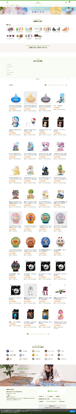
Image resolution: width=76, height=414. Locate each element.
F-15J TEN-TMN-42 (58, 105)
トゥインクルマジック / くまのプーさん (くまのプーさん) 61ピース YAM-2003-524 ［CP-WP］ (16, 251)
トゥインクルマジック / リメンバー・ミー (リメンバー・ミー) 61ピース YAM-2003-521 (30, 227)
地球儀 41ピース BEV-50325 (14, 321)
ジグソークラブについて (51, 401)
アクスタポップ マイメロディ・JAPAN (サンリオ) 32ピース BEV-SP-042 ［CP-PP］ (60, 155)
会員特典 (57, 396)
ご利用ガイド (41, 396)
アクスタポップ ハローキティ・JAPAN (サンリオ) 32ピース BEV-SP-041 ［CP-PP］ (45, 155)
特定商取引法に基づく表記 (44, 399)
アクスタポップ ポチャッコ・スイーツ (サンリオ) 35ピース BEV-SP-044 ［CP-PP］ (30, 179)
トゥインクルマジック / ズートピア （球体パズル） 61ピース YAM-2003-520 (15, 227)
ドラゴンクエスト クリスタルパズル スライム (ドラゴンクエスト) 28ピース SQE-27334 (16, 107)
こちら (15, 393)
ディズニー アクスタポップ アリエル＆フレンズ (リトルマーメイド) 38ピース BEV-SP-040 (30, 155)
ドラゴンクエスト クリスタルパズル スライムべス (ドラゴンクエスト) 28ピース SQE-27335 (30, 107)
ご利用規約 (41, 401)
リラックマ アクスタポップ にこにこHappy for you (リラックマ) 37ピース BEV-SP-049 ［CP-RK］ (45, 203)
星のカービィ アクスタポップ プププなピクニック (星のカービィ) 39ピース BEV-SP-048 (31, 203)
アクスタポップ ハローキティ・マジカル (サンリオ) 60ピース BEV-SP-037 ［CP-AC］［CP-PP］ (60, 323)
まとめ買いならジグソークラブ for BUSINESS (52, 407)
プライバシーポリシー (57, 399)
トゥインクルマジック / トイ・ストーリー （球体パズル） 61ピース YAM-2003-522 (45, 227)
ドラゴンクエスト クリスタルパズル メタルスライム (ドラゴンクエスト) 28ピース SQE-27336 (45, 107)
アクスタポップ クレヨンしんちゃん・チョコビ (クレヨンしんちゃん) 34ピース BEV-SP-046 (60, 179)
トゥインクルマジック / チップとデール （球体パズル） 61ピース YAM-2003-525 (30, 251)
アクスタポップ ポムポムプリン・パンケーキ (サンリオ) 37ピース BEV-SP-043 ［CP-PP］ (15, 179)
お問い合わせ (62, 401)
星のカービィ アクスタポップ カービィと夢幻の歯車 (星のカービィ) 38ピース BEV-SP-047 (15, 203)
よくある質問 (50, 396)
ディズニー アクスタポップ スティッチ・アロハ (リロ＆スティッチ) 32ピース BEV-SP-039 (15, 155)
